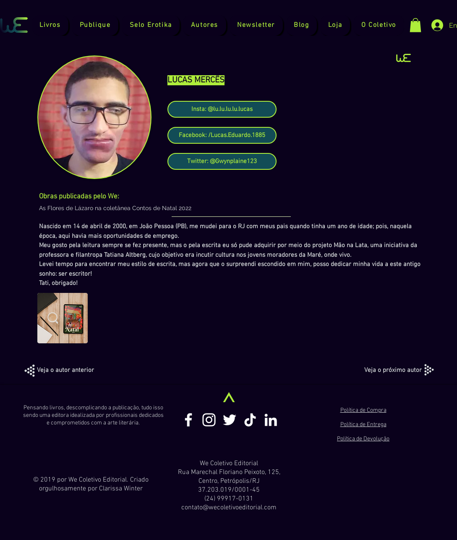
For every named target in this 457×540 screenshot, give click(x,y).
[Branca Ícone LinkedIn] (270, 420)
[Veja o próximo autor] (393, 370)
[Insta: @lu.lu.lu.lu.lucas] (222, 109)
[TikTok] (250, 420)
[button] (95, 25)
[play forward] (411, 318)
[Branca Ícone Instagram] (209, 420)
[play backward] (47, 318)
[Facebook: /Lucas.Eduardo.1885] (222, 135)
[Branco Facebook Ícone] (188, 420)
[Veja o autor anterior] (65, 370)
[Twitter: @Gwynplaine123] (222, 161)
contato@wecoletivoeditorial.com (229, 507)
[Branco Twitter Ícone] (229, 420)
